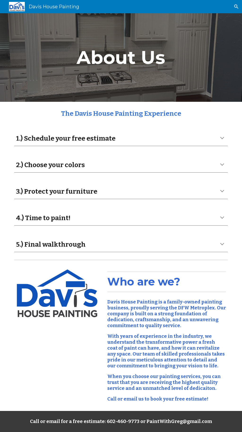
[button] (236, 6)
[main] (121, 57)
